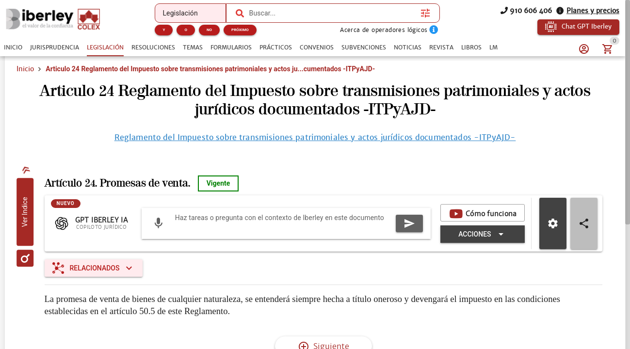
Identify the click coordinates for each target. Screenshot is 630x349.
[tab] (13, 47)
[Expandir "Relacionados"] (94, 268)
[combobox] (332, 13)
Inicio (25, 68)
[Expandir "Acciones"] (482, 234)
